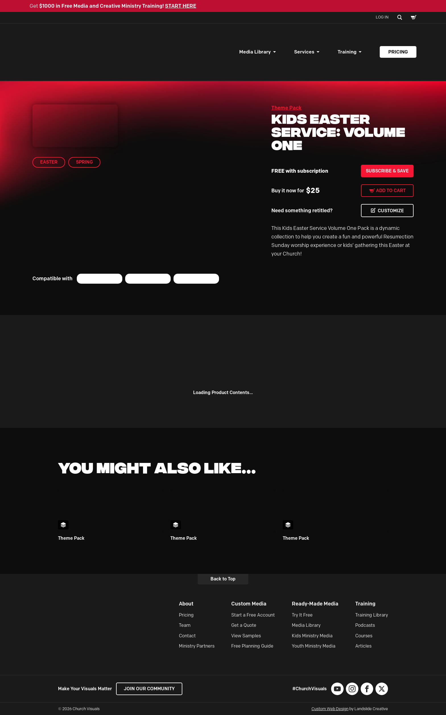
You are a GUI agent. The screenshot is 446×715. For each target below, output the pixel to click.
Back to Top (223, 579)
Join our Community (149, 688)
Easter (48, 162)
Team (185, 625)
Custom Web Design (329, 708)
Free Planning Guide (252, 646)
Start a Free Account (253, 615)
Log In (382, 17)
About (186, 604)
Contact (187, 635)
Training (347, 52)
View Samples (246, 635)
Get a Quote (243, 625)
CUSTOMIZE (391, 210)
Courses (363, 635)
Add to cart (391, 190)
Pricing (398, 52)
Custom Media (249, 604)
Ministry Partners (196, 646)
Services (304, 52)
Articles (363, 646)
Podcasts (365, 625)
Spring (84, 162)
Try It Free (302, 615)
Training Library (371, 615)
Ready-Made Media (315, 604)
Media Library (255, 52)
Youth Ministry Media (313, 646)
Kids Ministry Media (312, 635)
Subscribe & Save (387, 171)
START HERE (180, 6)
